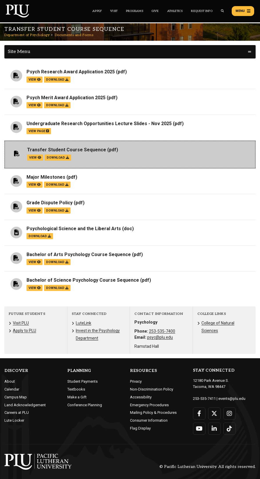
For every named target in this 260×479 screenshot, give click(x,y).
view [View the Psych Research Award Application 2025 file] (35, 79)
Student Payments (82, 381)
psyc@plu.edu (160, 337)
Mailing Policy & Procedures (153, 412)
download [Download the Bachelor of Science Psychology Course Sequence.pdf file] (57, 288)
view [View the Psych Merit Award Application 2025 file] (35, 105)
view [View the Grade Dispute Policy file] (35, 210)
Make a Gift (77, 397)
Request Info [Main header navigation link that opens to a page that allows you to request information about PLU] (201, 11)
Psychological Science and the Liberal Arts (74, 228)
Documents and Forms (74, 35)
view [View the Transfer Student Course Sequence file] (35, 157)
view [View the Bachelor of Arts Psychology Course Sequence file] (35, 262)
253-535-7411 (204, 398)
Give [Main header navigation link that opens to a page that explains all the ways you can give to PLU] (155, 11)
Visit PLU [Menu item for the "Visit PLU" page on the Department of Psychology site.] (21, 323)
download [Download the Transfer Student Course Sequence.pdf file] (58, 157)
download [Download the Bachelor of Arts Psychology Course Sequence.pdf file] (57, 262)
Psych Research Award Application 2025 (71, 71)
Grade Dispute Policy (50, 202)
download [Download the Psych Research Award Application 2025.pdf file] (57, 79)
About (9, 381)
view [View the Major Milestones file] (35, 185)
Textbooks (76, 389)
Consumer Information (149, 420)
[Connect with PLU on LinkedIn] (214, 429)
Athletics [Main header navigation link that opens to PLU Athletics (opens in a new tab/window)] (175, 11)
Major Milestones (46, 177)
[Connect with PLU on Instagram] (229, 413)
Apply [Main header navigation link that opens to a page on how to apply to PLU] (97, 11)
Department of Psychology (27, 35)
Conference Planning (84, 405)
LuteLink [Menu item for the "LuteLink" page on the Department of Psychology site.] (83, 323)
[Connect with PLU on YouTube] (199, 429)
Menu (243, 11)
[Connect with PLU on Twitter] (214, 413)
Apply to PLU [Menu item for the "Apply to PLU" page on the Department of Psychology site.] (24, 330)
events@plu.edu (231, 398)
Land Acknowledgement (25, 405)
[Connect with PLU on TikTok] (229, 429)
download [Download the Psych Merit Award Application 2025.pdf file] (57, 105)
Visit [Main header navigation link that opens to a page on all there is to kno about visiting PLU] (113, 11)
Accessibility (141, 397)
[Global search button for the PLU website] (222, 11)
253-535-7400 (162, 331)
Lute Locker (14, 420)
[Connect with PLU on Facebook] (199, 413)
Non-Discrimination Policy (151, 389)
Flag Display (140, 428)
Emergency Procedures (149, 405)
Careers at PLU (16, 412)
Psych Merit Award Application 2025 (66, 97)
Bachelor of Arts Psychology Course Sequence (79, 254)
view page (39, 131)
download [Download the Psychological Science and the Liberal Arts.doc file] (40, 236)
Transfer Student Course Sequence (66, 149)
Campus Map (15, 397)
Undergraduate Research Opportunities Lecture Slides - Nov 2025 (99, 123)
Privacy (136, 381)
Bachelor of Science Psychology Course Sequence (83, 280)
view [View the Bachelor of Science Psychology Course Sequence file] (35, 288)
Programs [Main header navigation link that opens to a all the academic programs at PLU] (134, 11)
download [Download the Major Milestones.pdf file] (57, 185)
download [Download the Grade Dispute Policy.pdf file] (57, 210)
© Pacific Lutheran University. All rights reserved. (207, 466)
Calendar (11, 389)
